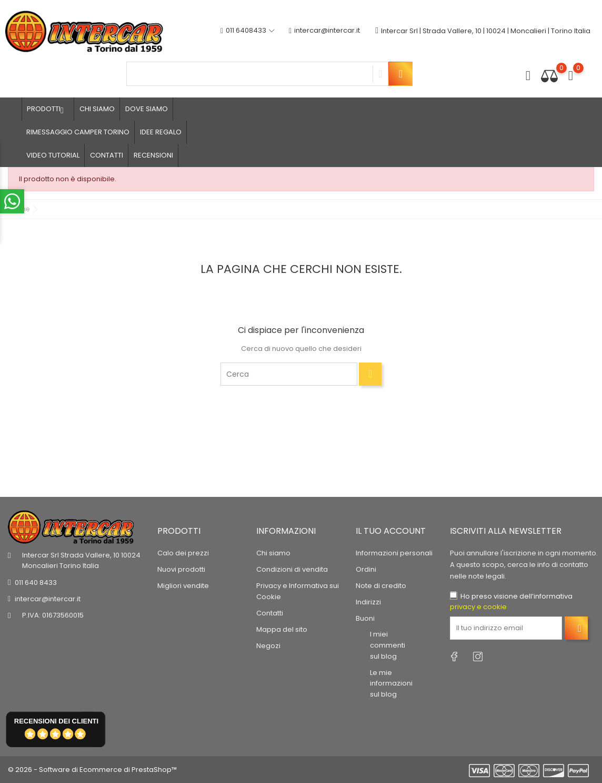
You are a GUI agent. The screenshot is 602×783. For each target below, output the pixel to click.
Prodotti (48, 109)
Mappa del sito (281, 629)
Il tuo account (391, 531)
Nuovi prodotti (181, 569)
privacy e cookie (478, 607)
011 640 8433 (36, 583)
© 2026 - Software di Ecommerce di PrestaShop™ (92, 770)
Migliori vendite (183, 586)
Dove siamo (146, 109)
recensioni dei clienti (56, 721)
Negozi (268, 646)
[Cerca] (288, 374)
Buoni (365, 618)
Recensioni (153, 155)
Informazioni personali (394, 553)
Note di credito (381, 586)
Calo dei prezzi (183, 553)
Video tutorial (52, 155)
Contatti (106, 155)
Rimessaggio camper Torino (77, 132)
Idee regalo (161, 132)
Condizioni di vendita (292, 569)
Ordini (366, 569)
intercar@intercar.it (324, 30)
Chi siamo (97, 109)
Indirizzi (368, 602)
